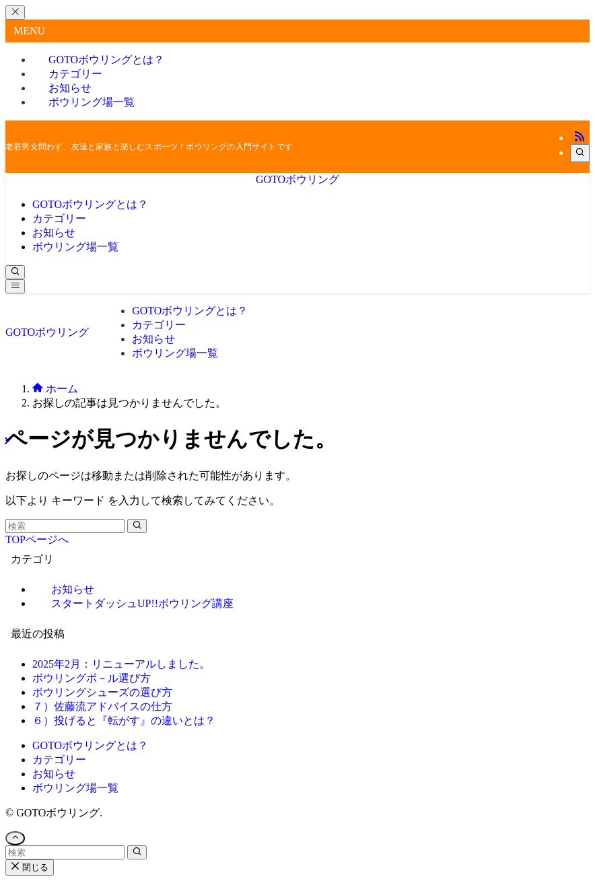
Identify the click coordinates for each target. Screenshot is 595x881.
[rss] (579, 137)
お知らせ (53, 773)
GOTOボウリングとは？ (90, 745)
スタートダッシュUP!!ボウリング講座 (142, 603)
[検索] (580, 153)
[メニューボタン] (15, 286)
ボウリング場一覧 (91, 102)
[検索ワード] (65, 526)
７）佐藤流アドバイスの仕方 (102, 706)
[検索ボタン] (15, 272)
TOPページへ (37, 539)
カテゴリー (59, 759)
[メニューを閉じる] (15, 12)
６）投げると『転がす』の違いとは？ (123, 720)
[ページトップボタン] (15, 838)
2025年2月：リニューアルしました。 (121, 664)
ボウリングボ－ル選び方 (91, 678)
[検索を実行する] (137, 526)
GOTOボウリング (297, 179)
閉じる (29, 867)
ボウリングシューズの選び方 (102, 692)
